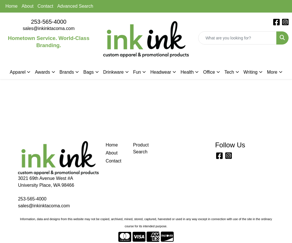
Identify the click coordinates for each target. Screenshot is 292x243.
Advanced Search (75, 6)
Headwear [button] (160, 72)
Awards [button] (42, 72)
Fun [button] (137, 72)
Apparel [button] (17, 72)
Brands (67, 72)
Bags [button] (88, 72)
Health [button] (187, 72)
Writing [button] (251, 72)
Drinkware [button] (113, 72)
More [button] (272, 72)
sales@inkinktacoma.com (49, 28)
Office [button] (209, 72)
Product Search (141, 148)
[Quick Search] (237, 38)
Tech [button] (229, 72)
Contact (45, 6)
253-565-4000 (48, 22)
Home (11, 6)
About (28, 6)
